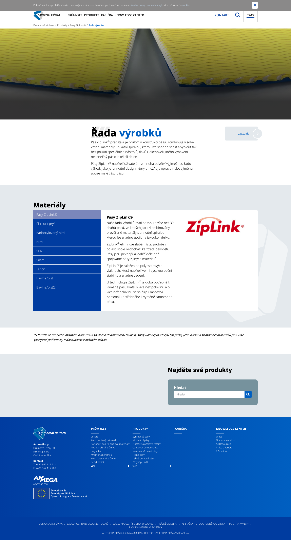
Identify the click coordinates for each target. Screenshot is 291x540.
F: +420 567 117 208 (44, 468)
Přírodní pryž (45, 223)
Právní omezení (167, 523)
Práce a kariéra (224, 447)
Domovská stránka (43, 25)
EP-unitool (221, 451)
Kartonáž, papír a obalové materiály (110, 444)
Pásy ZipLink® (78, 25)
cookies (186, 5)
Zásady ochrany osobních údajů (88, 523)
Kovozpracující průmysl (104, 458)
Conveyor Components (145, 447)
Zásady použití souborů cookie (133, 523)
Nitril (39, 242)
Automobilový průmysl (103, 440)
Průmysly (74, 15)
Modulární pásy (141, 440)
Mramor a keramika (101, 455)
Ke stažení (188, 523)
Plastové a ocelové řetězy (147, 444)
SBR (39, 251)
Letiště (94, 436)
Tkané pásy (139, 455)
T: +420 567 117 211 (44, 464)
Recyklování (97, 462)
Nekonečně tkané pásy (145, 451)
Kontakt (221, 15)
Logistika (96, 451)
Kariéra (107, 15)
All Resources (223, 444)
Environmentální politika (145, 527)
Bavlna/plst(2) (46, 287)
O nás (219, 436)
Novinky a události (226, 440)
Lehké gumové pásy (144, 458)
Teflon (40, 269)
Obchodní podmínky (212, 523)
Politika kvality (239, 523)
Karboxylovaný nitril (50, 232)
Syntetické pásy (141, 436)
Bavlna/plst (44, 278)
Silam (40, 260)
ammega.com (40, 484)
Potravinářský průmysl (103, 447)
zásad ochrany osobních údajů (145, 5)
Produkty (91, 15)
